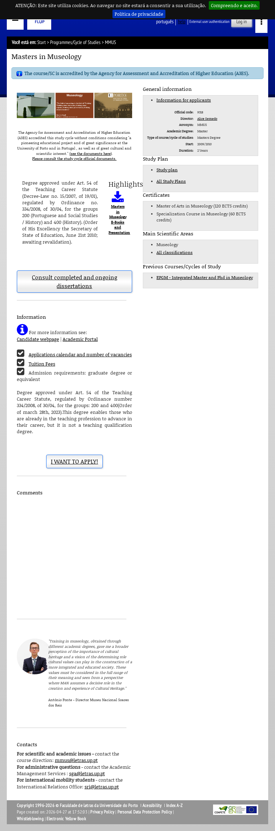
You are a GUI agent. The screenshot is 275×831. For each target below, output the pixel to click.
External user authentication (209, 21)
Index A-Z (174, 805)
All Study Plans (171, 181)
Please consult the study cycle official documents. (74, 158)
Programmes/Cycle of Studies (75, 42)
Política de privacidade (139, 14)
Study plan (167, 169)
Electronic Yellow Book (66, 819)
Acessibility (152, 805)
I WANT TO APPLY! (74, 461)
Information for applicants (183, 100)
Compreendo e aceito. (234, 5)
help (181, 22)
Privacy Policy (102, 812)
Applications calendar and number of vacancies (80, 354)
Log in (241, 22)
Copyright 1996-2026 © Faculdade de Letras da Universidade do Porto (78, 805)
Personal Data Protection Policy (144, 812)
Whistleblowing (30, 819)
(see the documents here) (90, 153)
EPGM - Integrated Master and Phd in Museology (204, 277)
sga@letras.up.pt (87, 773)
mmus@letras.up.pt (76, 760)
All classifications (174, 252)
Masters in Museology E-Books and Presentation (119, 219)
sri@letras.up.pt (102, 786)
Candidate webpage (38, 339)
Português (165, 22)
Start (41, 42)
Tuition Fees (42, 364)
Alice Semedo (207, 118)
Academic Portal (80, 339)
